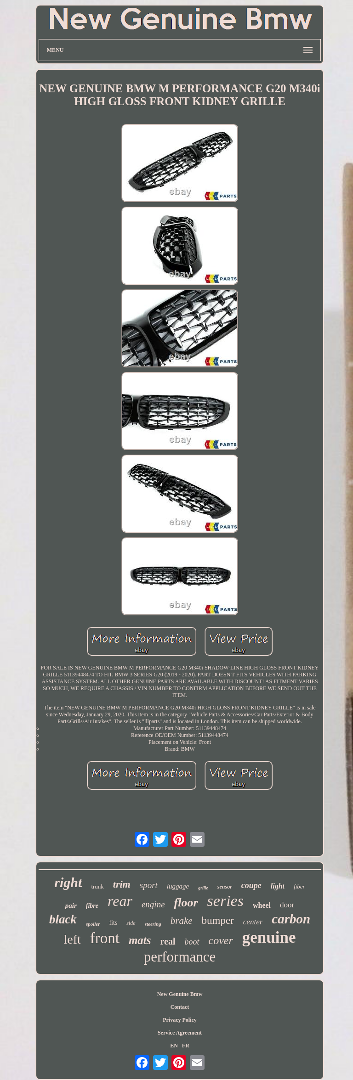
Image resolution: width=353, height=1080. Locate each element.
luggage (178, 886)
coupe (251, 885)
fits (113, 922)
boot (192, 941)
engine (153, 904)
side (130, 923)
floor (186, 902)
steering (153, 924)
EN (174, 1045)
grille (203, 887)
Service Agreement (180, 1032)
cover (221, 940)
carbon (291, 918)
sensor (224, 886)
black (63, 919)
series (225, 900)
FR (185, 1045)
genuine (269, 937)
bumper (218, 920)
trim (122, 884)
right (68, 882)
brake (182, 920)
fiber (299, 886)
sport (149, 885)
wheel (262, 905)
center (252, 921)
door (287, 904)
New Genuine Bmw (180, 994)
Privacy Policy (180, 1020)
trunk (97, 886)
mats (140, 940)
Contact (180, 1007)
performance (180, 957)
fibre (92, 905)
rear (120, 901)
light (278, 886)
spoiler (93, 924)
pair (71, 905)
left (71, 939)
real (168, 941)
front (105, 938)
